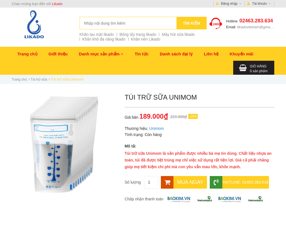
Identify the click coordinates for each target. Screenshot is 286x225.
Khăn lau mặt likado (97, 34)
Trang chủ (27, 53)
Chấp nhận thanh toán (144, 199)
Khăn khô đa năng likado (103, 39)
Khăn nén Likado (145, 39)
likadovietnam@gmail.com (258, 27)
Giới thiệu (58, 53)
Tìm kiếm (191, 23)
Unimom (156, 128)
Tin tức (142, 53)
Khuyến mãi (241, 53)
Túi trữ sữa (39, 79)
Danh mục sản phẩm (101, 53)
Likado (57, 4)
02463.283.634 (256, 21)
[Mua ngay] (184, 182)
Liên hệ (211, 53)
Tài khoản (259, 3)
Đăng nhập (228, 3)
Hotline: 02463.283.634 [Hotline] (239, 182)
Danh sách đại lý (176, 53)
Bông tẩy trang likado (138, 34)
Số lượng (133, 182)
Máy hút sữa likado (178, 34)
